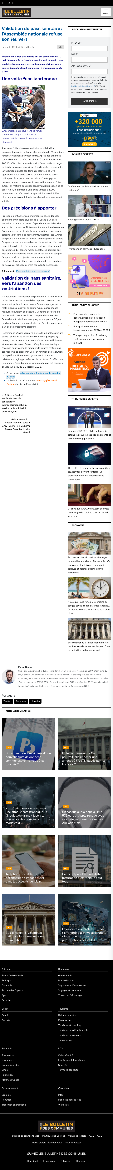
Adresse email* (81, 65)
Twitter (7, 701)
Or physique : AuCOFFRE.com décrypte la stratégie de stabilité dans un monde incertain (88, 512)
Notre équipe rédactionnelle (47, 1142)
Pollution (6, 1099)
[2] (89, 276)
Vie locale (63, 1104)
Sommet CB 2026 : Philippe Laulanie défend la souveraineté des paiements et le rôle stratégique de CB (89, 435)
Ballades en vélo (67, 1015)
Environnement (10, 1088)
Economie (7, 985)
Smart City (64, 1065)
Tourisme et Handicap (69, 1025)
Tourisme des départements (73, 1030)
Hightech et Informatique (71, 1060)
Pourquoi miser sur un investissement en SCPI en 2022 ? (91, 328)
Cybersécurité (65, 1055)
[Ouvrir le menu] (106, 12)
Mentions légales (77, 1135)
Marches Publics (10, 1080)
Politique (6, 980)
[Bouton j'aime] (60, 47)
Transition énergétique (14, 1104)
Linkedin (81, 1161)
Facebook (21, 701)
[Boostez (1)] (89, 370)
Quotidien (63, 1088)
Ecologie (6, 1095)
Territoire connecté (68, 1070)
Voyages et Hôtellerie (70, 990)
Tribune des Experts (12, 990)
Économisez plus (10, 1065)
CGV (91, 1135)
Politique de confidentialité (25, 1135)
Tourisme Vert (65, 1040)
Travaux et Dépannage (70, 995)
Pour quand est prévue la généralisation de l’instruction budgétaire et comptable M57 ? (90, 318)
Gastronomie (65, 975)
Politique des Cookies (53, 1135)
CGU (99, 1135)
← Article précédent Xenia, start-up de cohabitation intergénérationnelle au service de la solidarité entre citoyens (14, 403)
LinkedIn (35, 701)
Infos (60, 1095)
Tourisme (63, 1008)
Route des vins (66, 980)
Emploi (5, 1070)
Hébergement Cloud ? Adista (83, 219)
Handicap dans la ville (69, 1099)
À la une (6, 969)
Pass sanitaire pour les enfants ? (33, 271)
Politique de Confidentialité (83, 86)
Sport (5, 995)
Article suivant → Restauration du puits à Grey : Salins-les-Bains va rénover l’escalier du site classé (16, 426)
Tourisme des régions (69, 1035)
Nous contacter (73, 1142)
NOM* (74, 54)
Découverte (64, 1020)
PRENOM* (76, 42)
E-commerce (8, 1060)
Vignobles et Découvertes (72, 985)
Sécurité (6, 1000)
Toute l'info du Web (12, 975)
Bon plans (63, 969)
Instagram (49, 1161)
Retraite (6, 1020)
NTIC (61, 1048)
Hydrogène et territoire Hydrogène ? (87, 249)
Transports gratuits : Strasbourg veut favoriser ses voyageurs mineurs (90, 339)
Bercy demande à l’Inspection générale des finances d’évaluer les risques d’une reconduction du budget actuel (89, 646)
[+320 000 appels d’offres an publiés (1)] (89, 129)
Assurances (8, 1055)
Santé (5, 1015)
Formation (7, 1075)
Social (5, 1008)
